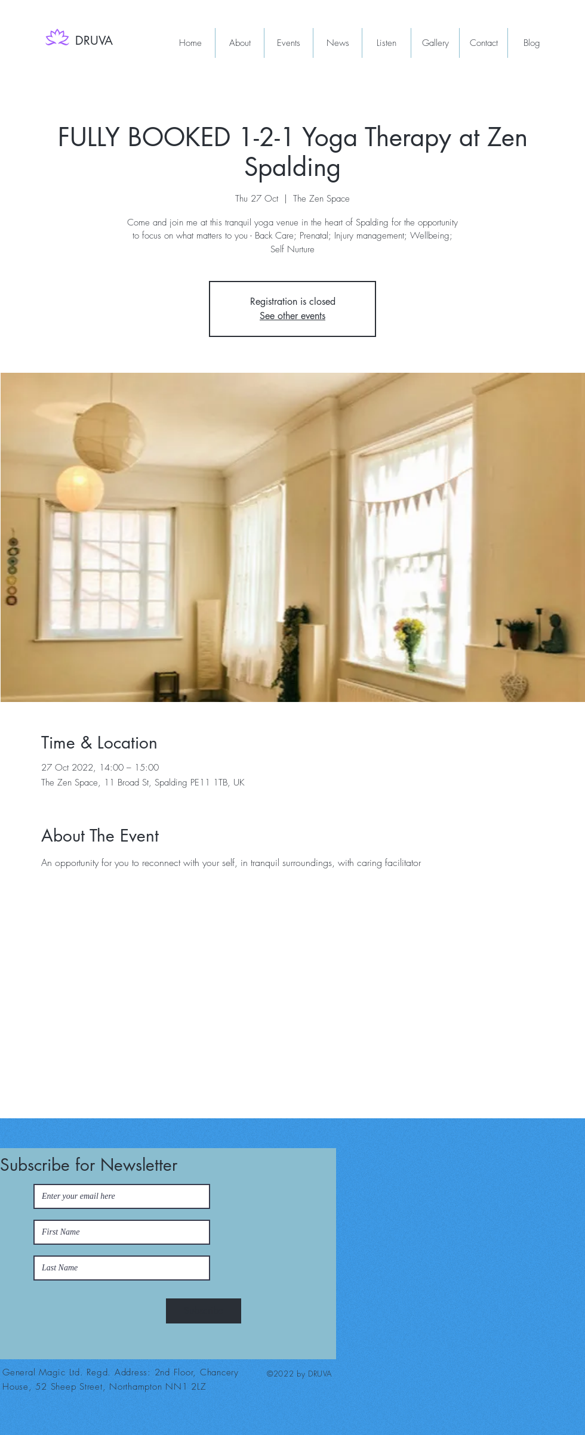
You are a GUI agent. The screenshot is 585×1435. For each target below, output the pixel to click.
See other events (292, 316)
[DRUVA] (95, 40)
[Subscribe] (203, 1310)
